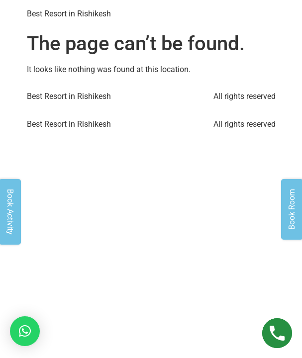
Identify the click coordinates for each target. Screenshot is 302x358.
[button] (25, 331)
